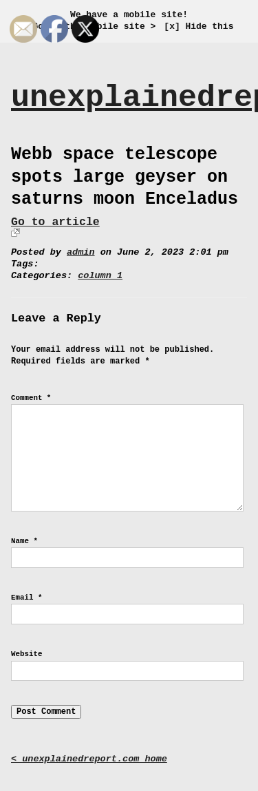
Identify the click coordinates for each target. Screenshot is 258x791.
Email (26, 597)
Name (24, 541)
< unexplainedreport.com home (89, 759)
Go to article (55, 222)
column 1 (100, 276)
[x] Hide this (198, 26)
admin (81, 252)
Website (26, 654)
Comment (31, 398)
